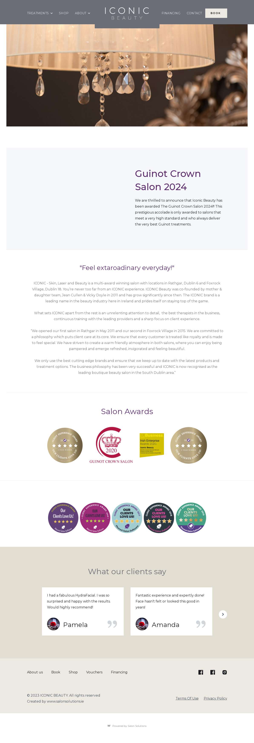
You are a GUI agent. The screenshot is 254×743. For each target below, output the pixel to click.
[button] (40, 13)
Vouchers (94, 672)
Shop (73, 672)
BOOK (216, 13)
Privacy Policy (215, 698)
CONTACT (194, 13)
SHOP (64, 13)
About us (35, 672)
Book (55, 672)
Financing (119, 672)
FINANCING (171, 13)
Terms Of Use (187, 698)
